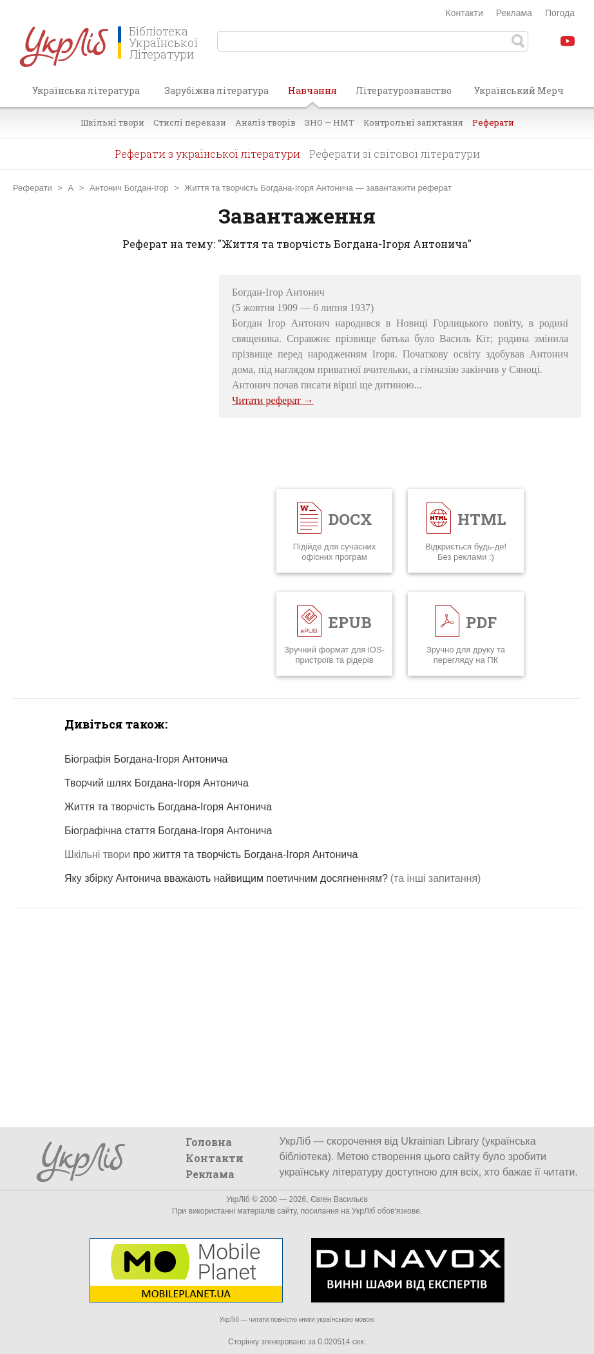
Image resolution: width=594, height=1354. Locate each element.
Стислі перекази (189, 122)
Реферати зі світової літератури (394, 153)
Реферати (493, 122)
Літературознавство (404, 90)
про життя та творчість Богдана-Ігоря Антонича (211, 854)
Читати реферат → (273, 400)
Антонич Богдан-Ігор (129, 188)
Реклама (514, 12)
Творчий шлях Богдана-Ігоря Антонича (156, 782)
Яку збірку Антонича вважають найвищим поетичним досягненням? (226, 878)
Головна (209, 1142)
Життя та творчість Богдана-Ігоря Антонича (268, 188)
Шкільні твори (112, 122)
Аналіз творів (265, 122)
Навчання (312, 95)
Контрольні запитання (413, 122)
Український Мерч (519, 90)
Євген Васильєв (339, 1199)
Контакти (464, 12)
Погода (560, 12)
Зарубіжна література (216, 90)
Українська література (86, 90)
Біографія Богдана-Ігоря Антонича (145, 759)
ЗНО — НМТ (329, 122)
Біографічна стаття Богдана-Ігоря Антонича (168, 830)
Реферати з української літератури (207, 153)
